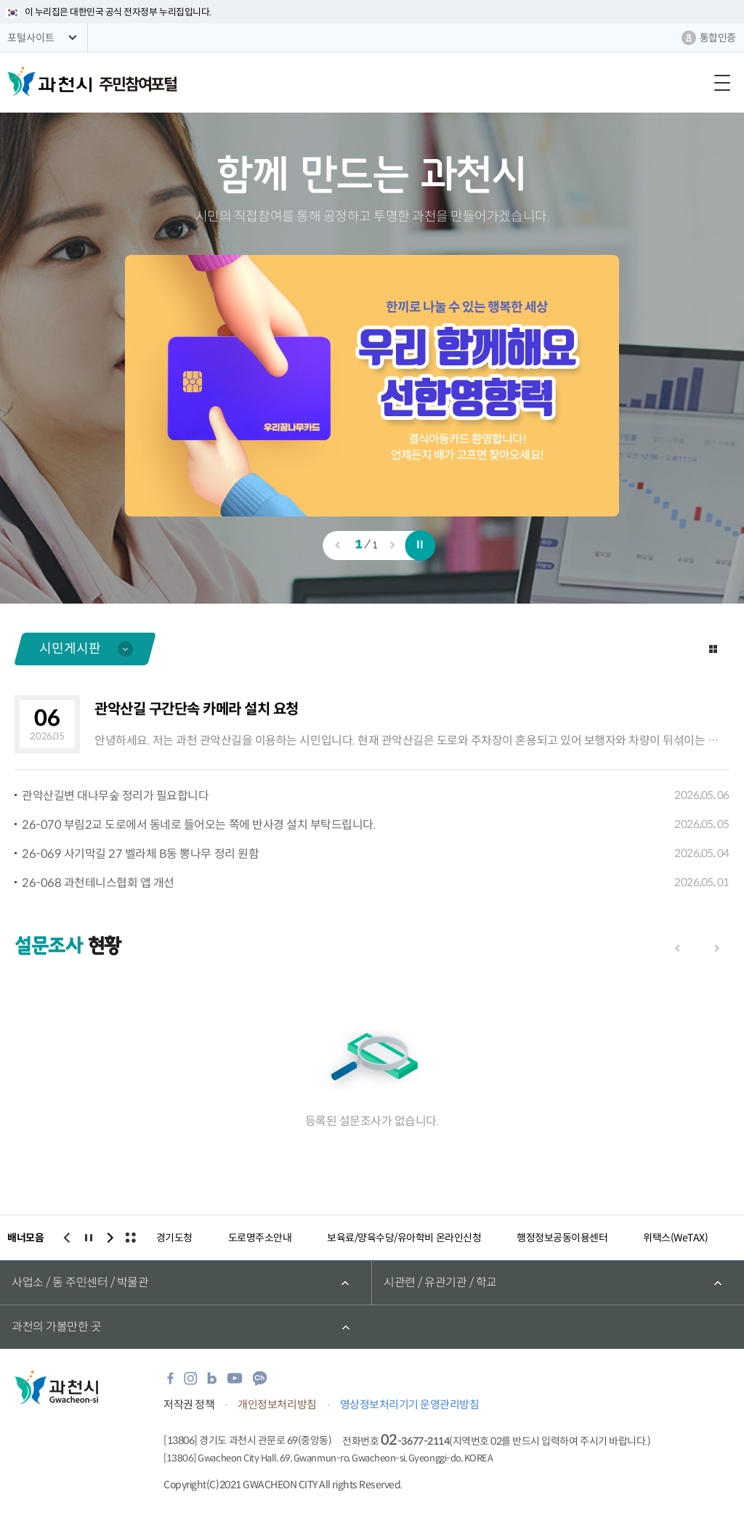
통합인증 (718, 37)
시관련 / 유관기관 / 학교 (440, 1282)
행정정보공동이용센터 (562, 1237)
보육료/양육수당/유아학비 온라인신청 (404, 1237)
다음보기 (716, 948)
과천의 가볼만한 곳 (56, 1326)
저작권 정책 (188, 1404)
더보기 (713, 649)
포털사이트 (30, 37)
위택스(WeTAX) (675, 1237)
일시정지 (420, 545)
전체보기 (130, 1237)
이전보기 (677, 948)
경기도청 (174, 1237)
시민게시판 (70, 649)
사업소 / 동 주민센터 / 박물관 (80, 1282)
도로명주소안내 (260, 1237)
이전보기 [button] (337, 545)
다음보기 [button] (392, 545)
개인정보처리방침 (277, 1404)
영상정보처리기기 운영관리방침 (410, 1404)
